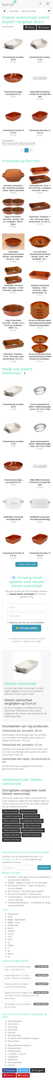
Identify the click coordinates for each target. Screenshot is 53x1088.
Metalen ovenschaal (12, 835)
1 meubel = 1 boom (17, 1053)
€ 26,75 (13, 320)
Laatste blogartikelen (15, 960)
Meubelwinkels (14, 1035)
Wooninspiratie (14, 1062)
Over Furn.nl (13, 1024)
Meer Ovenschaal (26, 564)
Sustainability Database (18, 902)
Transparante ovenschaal (32, 821)
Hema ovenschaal (11, 821)
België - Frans (14, 922)
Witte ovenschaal (10, 811)
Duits (10, 939)
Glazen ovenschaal (32, 825)
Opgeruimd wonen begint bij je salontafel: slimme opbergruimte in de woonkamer (26, 995)
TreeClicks (12, 877)
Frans (10, 916)
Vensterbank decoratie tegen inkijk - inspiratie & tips (26, 968)
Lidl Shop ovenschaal (31, 835)
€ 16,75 (40, 285)
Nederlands (13, 914)
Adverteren (13, 1059)
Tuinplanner (13, 1056)
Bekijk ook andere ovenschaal (17, 371)
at (9, 956)
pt (9, 942)
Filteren (29, 27)
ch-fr (10, 936)
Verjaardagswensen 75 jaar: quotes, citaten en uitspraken (26, 976)
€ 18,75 (40, 251)
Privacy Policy (14, 1041)
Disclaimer (12, 1029)
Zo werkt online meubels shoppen (23, 1038)
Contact (11, 1065)
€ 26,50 (13, 216)
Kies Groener (14, 891)
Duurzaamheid (14, 1048)
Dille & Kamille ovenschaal (32, 830)
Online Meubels (15, 1021)
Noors (10, 928)
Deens (11, 953)
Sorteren (44, 27)
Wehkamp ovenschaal (12, 825)
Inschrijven (44, 867)
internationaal (35, 894)
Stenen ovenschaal (28, 811)
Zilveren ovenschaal (12, 839)
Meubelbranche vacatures (19, 1045)
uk (9, 950)
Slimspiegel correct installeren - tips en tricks (26, 1005)
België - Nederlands (17, 919)
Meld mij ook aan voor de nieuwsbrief (25, 622)
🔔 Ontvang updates (26, 628)
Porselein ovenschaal (12, 816)
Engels (11, 945)
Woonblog (12, 1026)
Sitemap (11, 1032)
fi (8, 948)
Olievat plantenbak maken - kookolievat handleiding (26, 985)
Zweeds (11, 931)
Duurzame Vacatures (17, 894)
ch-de (10, 933)
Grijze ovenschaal (31, 816)
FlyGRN (11, 882)
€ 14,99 (13, 251)
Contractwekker (15, 897)
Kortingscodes (14, 1051)
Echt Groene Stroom (17, 885)
